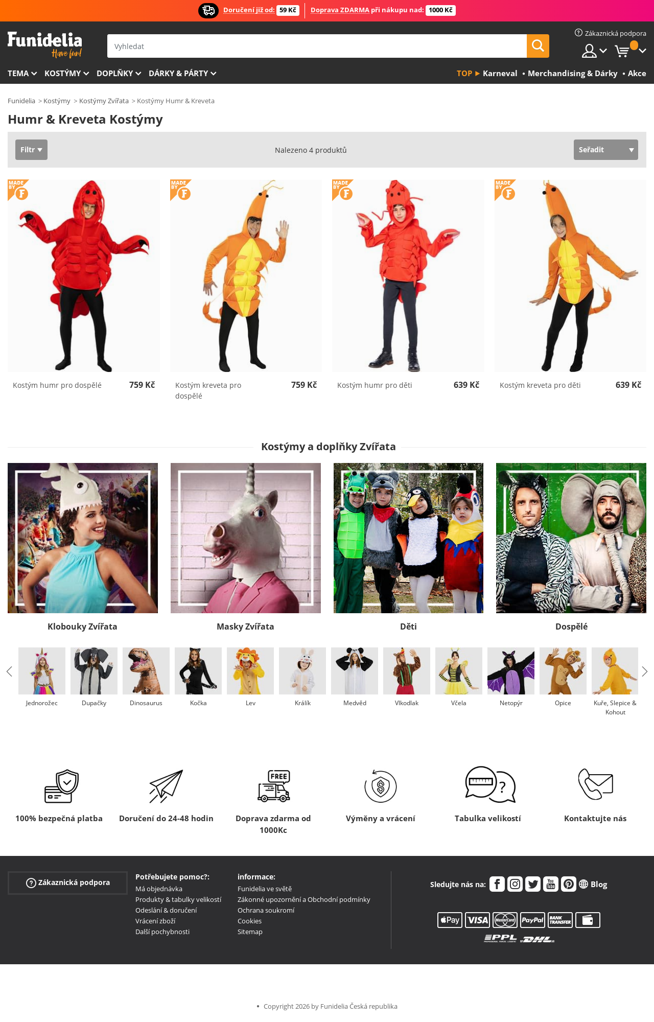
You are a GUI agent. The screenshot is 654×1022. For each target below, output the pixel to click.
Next (645, 671)
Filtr (27, 149)
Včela (458, 703)
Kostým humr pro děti (374, 385)
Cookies (250, 920)
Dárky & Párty (178, 73)
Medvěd (354, 703)
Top (464, 73)
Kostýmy (62, 73)
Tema (18, 73)
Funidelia (21, 100)
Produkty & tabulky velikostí (178, 899)
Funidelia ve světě (265, 888)
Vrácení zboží (155, 920)
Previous (9, 671)
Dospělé (571, 626)
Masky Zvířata (245, 626)
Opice (563, 703)
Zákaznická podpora (68, 882)
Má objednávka (158, 888)
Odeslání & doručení (166, 910)
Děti (408, 626)
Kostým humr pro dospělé (57, 385)
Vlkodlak (406, 703)
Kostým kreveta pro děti (540, 385)
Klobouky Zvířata (83, 626)
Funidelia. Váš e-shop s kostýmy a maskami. (45, 45)
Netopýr (511, 703)
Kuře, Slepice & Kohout (615, 707)
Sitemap (250, 931)
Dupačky (94, 703)
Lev (250, 703)
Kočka (198, 703)
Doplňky (115, 73)
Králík (303, 703)
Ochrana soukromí (266, 910)
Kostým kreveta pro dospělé (208, 390)
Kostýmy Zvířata (104, 100)
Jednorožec (42, 703)
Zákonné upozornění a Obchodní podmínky (304, 899)
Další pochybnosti (162, 931)
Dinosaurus (146, 703)
